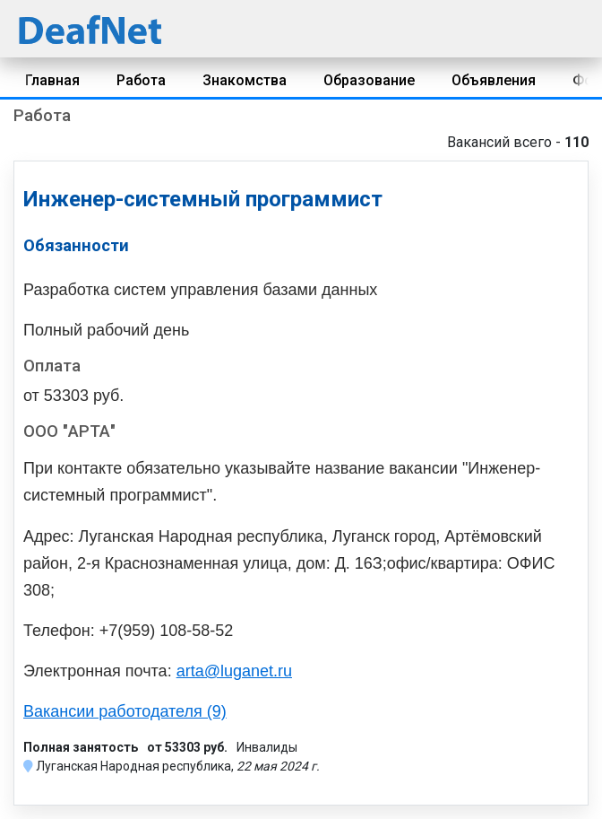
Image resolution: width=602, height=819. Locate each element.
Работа (141, 80)
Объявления (494, 80)
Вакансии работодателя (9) (125, 711)
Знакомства (244, 80)
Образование (369, 80)
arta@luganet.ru (234, 671)
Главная (52, 80)
